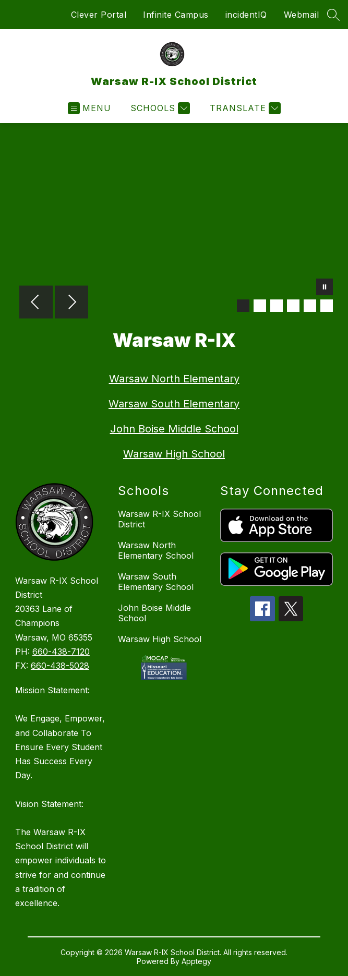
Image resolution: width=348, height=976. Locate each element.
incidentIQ (246, 14)
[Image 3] (276, 305)
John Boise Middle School (174, 429)
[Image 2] (260, 305)
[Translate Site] (244, 108)
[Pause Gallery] (324, 288)
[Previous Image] (36, 303)
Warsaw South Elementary (174, 403)
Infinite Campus (176, 14)
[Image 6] (326, 305)
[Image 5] (310, 305)
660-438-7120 (61, 651)
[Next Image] (71, 303)
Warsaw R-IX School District (159, 519)
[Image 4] (293, 305)
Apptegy (196, 961)
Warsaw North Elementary (174, 378)
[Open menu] (89, 108)
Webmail (301, 14)
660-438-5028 (60, 665)
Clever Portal (99, 14)
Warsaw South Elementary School (156, 581)
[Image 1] (243, 305)
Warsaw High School (174, 454)
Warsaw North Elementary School (156, 550)
